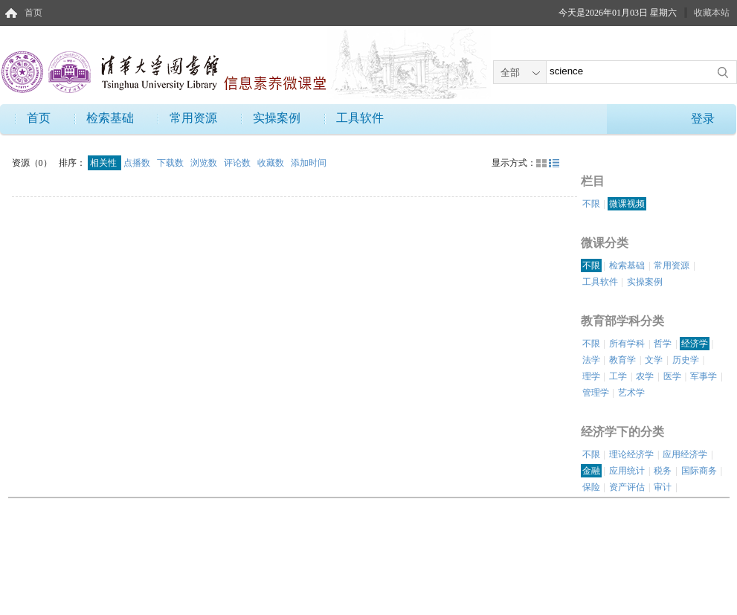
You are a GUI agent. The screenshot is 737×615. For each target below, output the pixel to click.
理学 (591, 376)
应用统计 (627, 471)
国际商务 (699, 471)
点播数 (137, 163)
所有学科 (627, 343)
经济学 (694, 343)
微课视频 (627, 204)
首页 (33, 12)
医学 (672, 376)
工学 (618, 376)
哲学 (663, 343)
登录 (703, 118)
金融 (591, 471)
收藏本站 (712, 12)
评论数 (238, 163)
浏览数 (204, 163)
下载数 (171, 163)
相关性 (104, 163)
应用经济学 (685, 454)
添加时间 (308, 163)
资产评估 (627, 487)
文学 (654, 360)
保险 (591, 487)
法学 (591, 360)
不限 (591, 204)
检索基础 (110, 118)
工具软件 (360, 118)
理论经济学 (631, 454)
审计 (663, 487)
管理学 (595, 392)
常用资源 (193, 118)
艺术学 (631, 392)
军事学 (703, 376)
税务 (663, 471)
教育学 (622, 360)
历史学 (685, 360)
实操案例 (276, 118)
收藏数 (271, 163)
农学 (645, 376)
